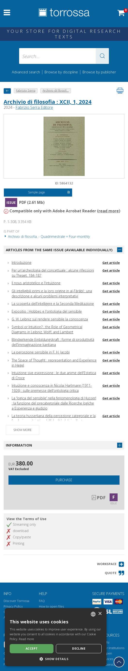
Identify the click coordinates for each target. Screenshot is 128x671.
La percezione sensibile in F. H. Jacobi (41, 352)
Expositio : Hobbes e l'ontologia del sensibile (47, 311)
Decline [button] (78, 648)
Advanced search (26, 71)
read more (108, 211)
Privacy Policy (13, 606)
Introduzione (21, 262)
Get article (111, 262)
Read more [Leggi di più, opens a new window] (26, 639)
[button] (102, 56)
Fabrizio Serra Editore (34, 107)
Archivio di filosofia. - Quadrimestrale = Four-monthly (47, 236)
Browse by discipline (61, 71)
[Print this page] (120, 91)
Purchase (64, 480)
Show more (22, 430)
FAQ (42, 601)
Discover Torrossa (16, 601)
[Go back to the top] (119, 662)
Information (19, 445)
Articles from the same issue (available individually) (59, 249)
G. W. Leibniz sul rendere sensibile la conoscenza (50, 319)
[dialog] (55, 637)
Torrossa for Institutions (107, 648)
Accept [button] (32, 648)
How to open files (51, 606)
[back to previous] (7, 91)
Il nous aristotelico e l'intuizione (36, 283)
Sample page (49, 192)
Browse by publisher (99, 71)
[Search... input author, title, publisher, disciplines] (64, 56)
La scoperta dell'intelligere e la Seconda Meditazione (53, 303)
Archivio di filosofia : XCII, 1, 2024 (47, 101)
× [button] (100, 614)
